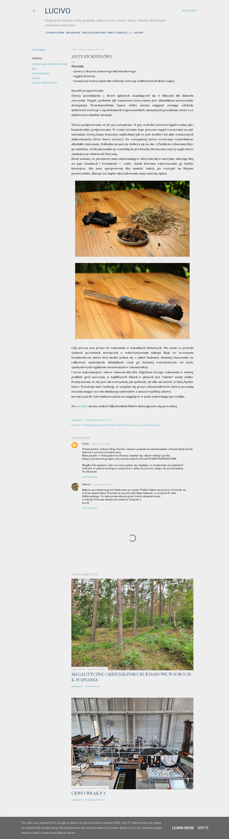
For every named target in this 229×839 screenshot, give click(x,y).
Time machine (71, 32)
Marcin (86, 484)
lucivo (57, 10)
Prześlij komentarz (95, 799)
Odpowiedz (89, 477)
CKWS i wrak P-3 (88, 793)
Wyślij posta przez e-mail (98, 420)
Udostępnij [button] (38, 49)
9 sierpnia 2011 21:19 (102, 484)
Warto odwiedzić (116, 32)
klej (34, 68)
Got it (203, 828)
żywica (36, 78)
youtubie (82, 406)
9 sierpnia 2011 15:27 (100, 443)
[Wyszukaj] (189, 10)
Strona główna (54, 32)
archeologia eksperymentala (49, 64)
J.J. (129, 32)
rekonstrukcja (40, 73)
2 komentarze (92, 686)
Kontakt (138, 32)
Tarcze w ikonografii (93, 32)
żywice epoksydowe (44, 82)
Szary (85, 443)
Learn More (183, 828)
